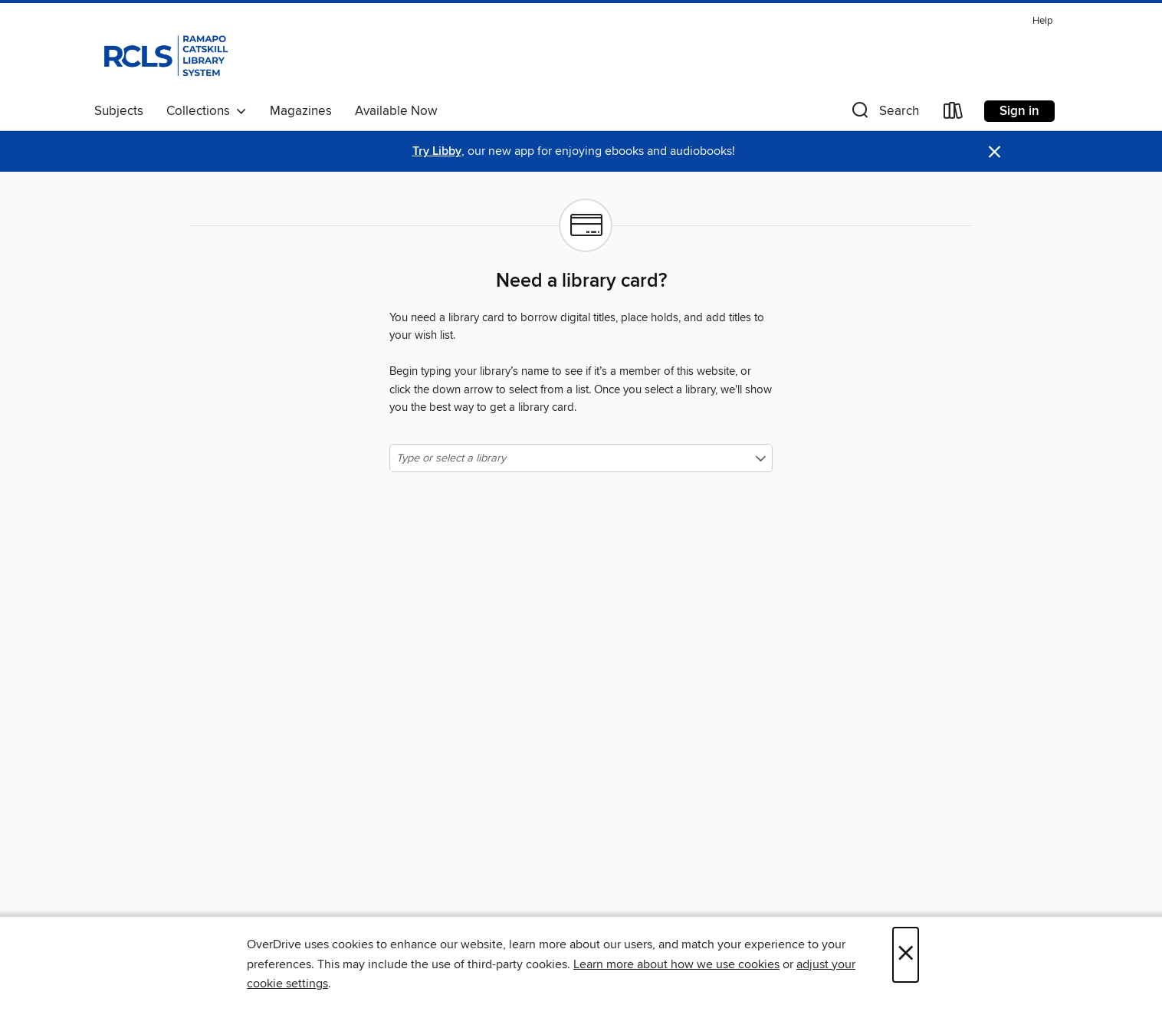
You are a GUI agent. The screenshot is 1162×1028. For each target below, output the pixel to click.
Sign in (1019, 111)
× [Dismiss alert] (994, 152)
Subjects (118, 111)
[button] (884, 114)
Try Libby (436, 151)
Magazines (301, 111)
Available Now (396, 111)
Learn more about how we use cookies (676, 964)
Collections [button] (206, 111)
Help (1042, 21)
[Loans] (954, 114)
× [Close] (905, 954)
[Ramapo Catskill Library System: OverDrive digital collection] (164, 52)
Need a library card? (581, 281)
